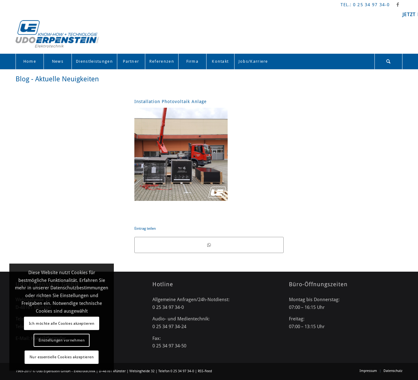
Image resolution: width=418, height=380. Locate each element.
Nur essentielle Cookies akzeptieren (62, 357)
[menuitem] (30, 61)
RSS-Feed (205, 371)
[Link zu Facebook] (397, 4)
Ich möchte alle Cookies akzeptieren (62, 323)
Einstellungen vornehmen (62, 340)
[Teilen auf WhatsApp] (209, 245)
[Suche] (388, 61)
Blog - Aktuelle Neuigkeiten (57, 79)
